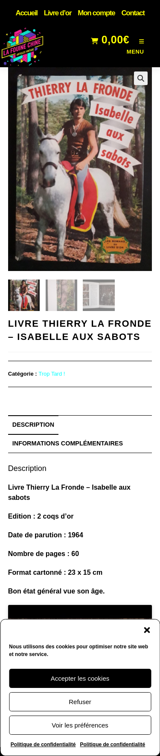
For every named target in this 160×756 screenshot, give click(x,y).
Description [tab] (33, 424)
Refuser (80, 701)
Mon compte (96, 13)
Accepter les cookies (80, 678)
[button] (147, 630)
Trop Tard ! (51, 374)
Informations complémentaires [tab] (67, 443)
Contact (132, 13)
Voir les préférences (80, 725)
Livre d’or (57, 13)
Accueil (26, 13)
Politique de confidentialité (43, 744)
